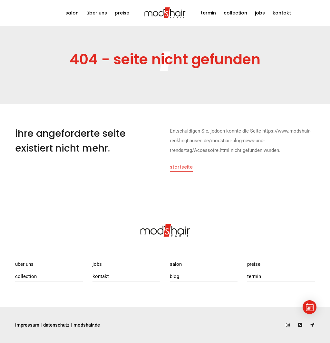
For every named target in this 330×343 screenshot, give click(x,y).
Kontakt (282, 13)
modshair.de (86, 325)
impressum (27, 325)
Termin (208, 13)
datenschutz (56, 325)
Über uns (96, 13)
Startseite (181, 167)
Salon (72, 13)
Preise (122, 13)
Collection (235, 13)
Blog (174, 276)
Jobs (260, 13)
